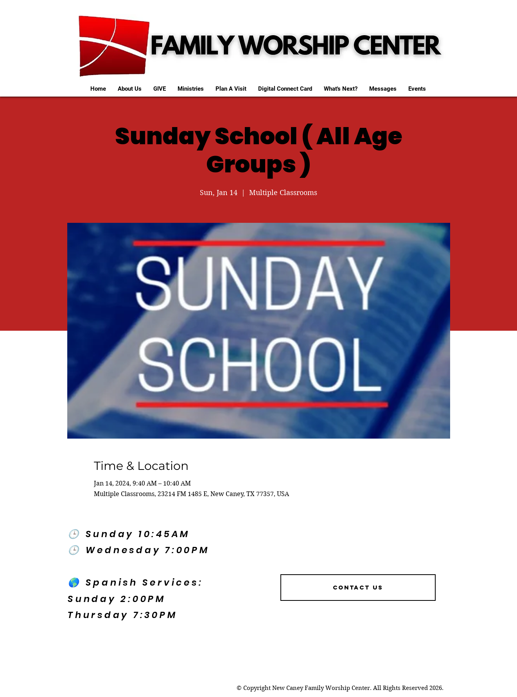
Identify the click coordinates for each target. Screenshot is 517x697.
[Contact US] (358, 587)
